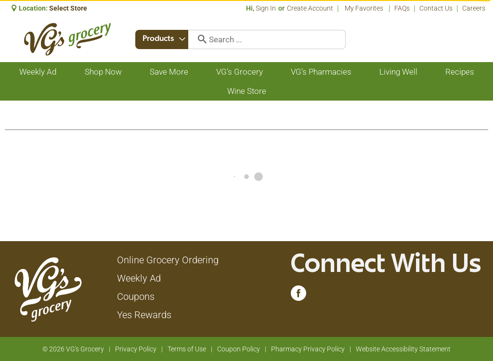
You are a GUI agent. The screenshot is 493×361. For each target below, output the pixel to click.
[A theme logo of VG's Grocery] (67, 39)
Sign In (266, 8)
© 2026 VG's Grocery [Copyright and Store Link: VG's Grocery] (73, 349)
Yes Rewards (144, 315)
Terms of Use (187, 349)
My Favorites (365, 8)
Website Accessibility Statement (403, 349)
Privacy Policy (135, 349)
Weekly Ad (139, 278)
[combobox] (162, 39)
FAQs (402, 8)
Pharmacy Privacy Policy (308, 349)
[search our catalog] (200, 39)
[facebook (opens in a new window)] (298, 295)
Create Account (310, 8)
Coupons (136, 296)
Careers (473, 8)
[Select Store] (69, 8)
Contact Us (436, 8)
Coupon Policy (238, 349)
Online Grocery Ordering (168, 260)
